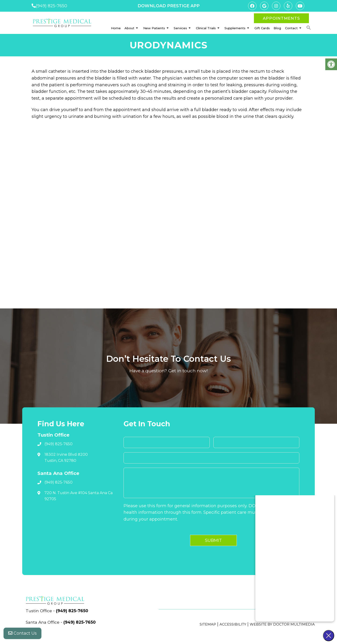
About (129, 28)
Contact (291, 28)
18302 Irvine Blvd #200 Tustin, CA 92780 (66, 457)
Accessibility (233, 624)
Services (180, 28)
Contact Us (22, 634)
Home (116, 28)
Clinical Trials (206, 28)
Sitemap (208, 624)
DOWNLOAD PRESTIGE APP (169, 5)
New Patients (154, 28)
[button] (309, 28)
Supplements (234, 28)
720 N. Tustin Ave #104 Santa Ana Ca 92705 (78, 496)
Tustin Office (40, 610)
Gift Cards (262, 28)
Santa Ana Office (44, 622)
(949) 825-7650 (51, 5)
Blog (277, 28)
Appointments (281, 18)
